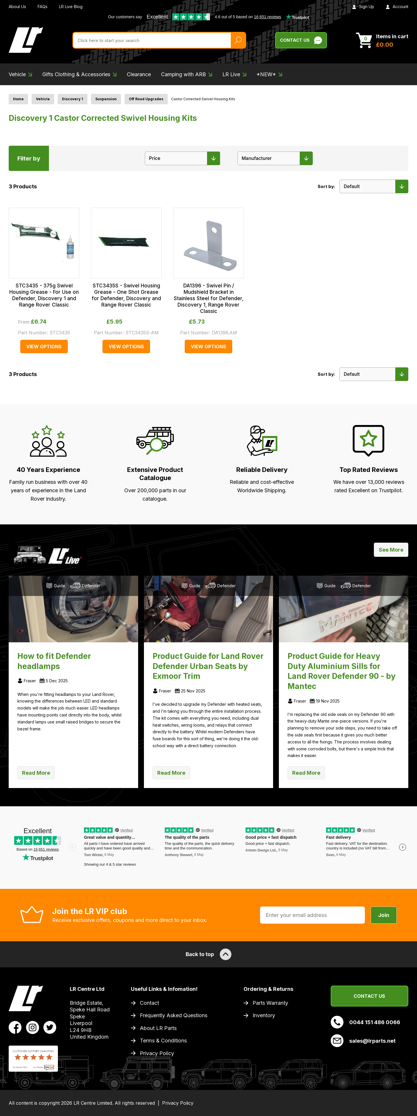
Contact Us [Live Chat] (301, 40)
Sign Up (363, 6)
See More (391, 550)
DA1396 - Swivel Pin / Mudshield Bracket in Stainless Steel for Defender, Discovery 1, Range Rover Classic (209, 298)
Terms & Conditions (163, 1040)
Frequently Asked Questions (173, 1015)
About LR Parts (158, 1028)
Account (397, 6)
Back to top (208, 954)
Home (18, 99)
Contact (149, 1003)
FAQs (42, 6)
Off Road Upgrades (146, 99)
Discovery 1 (72, 99)
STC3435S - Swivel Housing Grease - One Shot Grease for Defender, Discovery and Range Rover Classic (126, 295)
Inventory (264, 1015)
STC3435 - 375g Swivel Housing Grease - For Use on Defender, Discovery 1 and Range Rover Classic (44, 295)
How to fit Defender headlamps (54, 661)
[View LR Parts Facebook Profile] (15, 1027)
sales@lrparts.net (363, 1040)
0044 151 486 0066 (365, 1022)
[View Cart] (382, 40)
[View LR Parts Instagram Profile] (32, 1027)
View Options (44, 346)
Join (383, 915)
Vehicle (43, 99)
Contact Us (369, 996)
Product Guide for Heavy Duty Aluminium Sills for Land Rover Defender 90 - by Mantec (342, 671)
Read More (36, 773)
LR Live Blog (71, 6)
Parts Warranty (270, 1003)
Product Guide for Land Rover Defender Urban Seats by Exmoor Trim (208, 666)
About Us (17, 6)
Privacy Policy (157, 1053)
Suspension (106, 99)
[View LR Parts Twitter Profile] (49, 1027)
